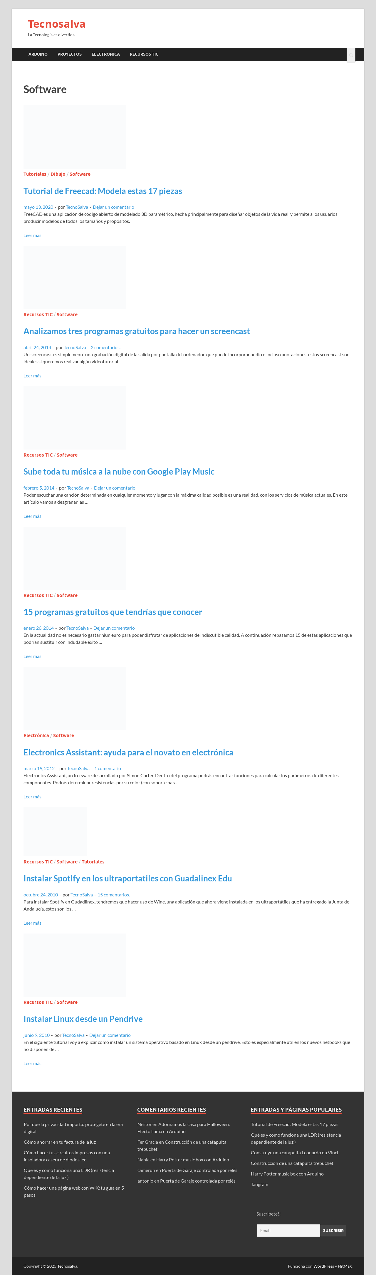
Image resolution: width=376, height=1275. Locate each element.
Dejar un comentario (113, 207)
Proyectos (70, 54)
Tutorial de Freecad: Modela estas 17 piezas (103, 191)
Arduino (38, 54)
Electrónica (106, 54)
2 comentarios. (105, 347)
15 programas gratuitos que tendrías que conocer (113, 612)
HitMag (345, 1266)
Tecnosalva (57, 23)
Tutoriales (35, 174)
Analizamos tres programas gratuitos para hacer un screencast (137, 331)
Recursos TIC (144, 54)
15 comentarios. (114, 894)
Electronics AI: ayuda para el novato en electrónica (129, 752)
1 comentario (107, 768)
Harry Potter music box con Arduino (192, 1159)
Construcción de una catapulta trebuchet (292, 1163)
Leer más (32, 235)
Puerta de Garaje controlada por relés (199, 1170)
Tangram (259, 1184)
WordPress (323, 1266)
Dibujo (58, 174)
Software (80, 174)
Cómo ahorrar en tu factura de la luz (60, 1142)
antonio (145, 1180)
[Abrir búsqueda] (351, 55)
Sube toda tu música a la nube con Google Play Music (119, 471)
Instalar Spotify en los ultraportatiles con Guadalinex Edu (128, 878)
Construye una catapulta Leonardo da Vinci (294, 1152)
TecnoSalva (77, 207)
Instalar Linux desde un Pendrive (83, 1019)
